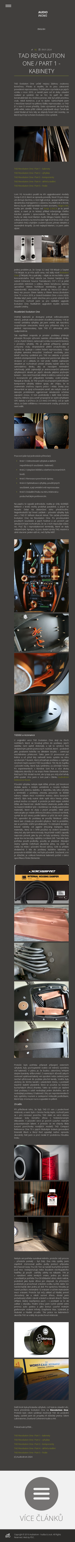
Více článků (41, 1518)
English (41, 29)
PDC (32, 1537)
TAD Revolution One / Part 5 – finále (30, 185)
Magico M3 (63, 205)
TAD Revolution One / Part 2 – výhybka (32, 173)
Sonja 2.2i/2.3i (50, 208)
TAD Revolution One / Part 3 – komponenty (34, 177)
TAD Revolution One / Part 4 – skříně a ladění (34, 181)
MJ (36, 49)
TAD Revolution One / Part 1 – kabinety (32, 168)
